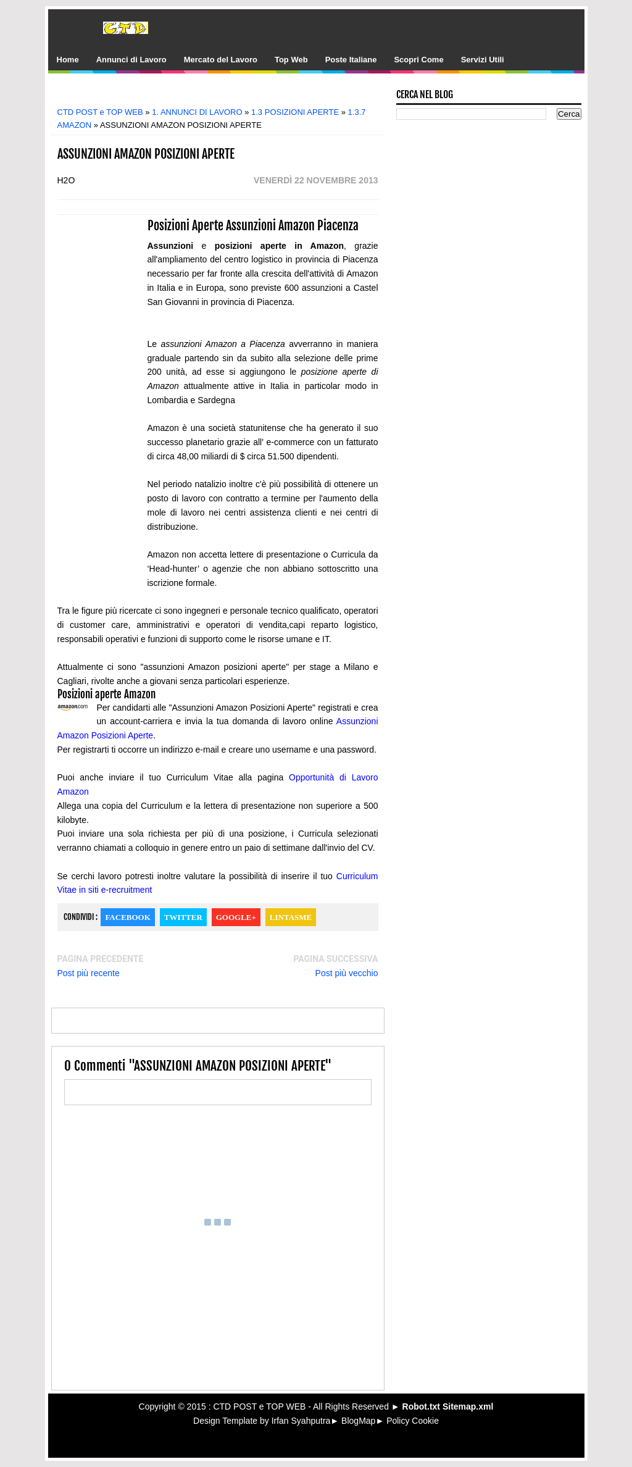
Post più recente (88, 973)
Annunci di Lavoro (131, 59)
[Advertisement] (226, 94)
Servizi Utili (482, 59)
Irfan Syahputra (301, 1421)
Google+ (236, 917)
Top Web (291, 59)
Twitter (183, 917)
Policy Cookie (412, 1421)
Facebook (127, 917)
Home (68, 59)
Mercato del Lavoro (220, 59)
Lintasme (291, 917)
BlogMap (358, 1421)
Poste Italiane (351, 59)
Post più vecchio (346, 973)
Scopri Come (418, 59)
